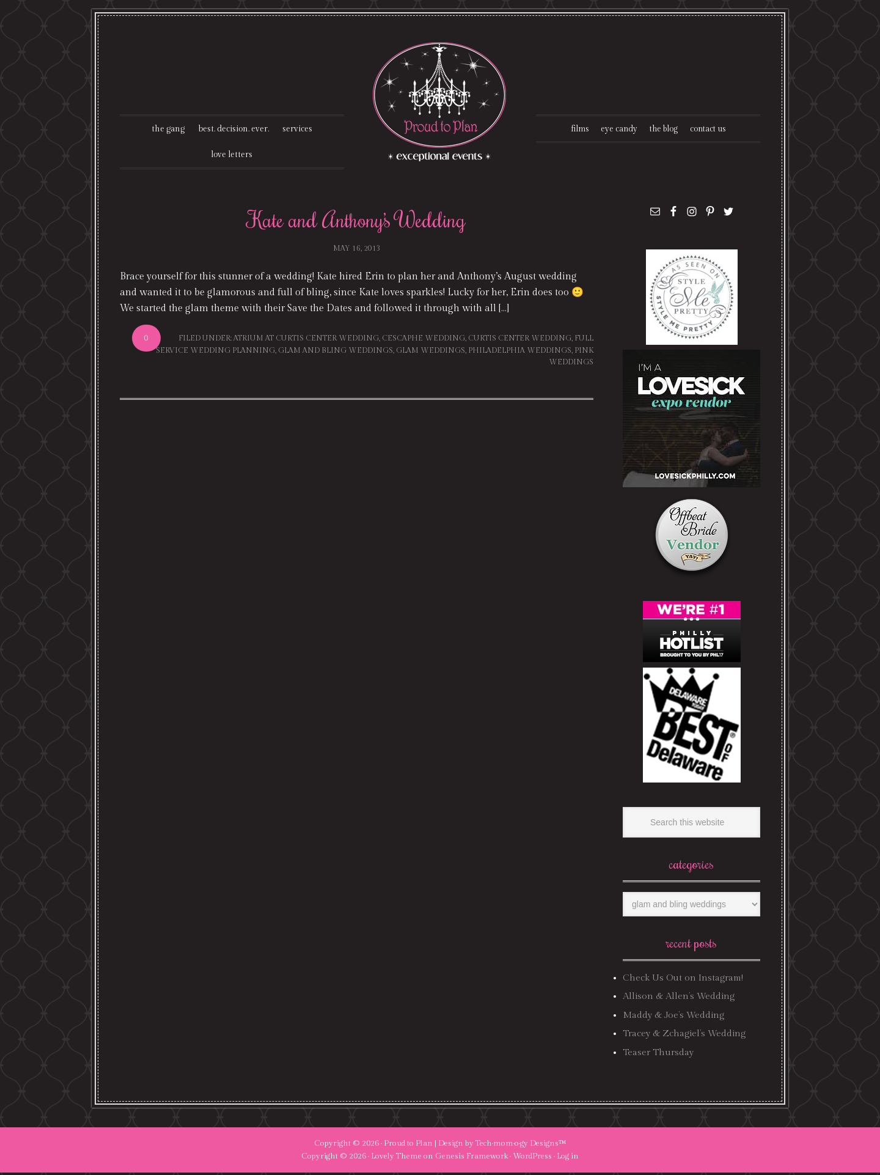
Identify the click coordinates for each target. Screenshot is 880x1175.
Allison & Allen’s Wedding (679, 998)
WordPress (532, 1158)
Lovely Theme (396, 1158)
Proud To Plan (440, 101)
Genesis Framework (471, 1158)
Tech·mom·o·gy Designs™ (520, 1146)
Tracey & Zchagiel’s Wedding (684, 1036)
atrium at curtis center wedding (306, 340)
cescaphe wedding (423, 340)
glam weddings (430, 352)
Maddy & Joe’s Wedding (673, 1017)
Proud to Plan (408, 1146)
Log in (568, 1158)
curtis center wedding (519, 340)
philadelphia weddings (519, 352)
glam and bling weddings (335, 352)
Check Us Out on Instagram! (683, 980)
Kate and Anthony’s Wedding (357, 221)
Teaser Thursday (658, 1054)
